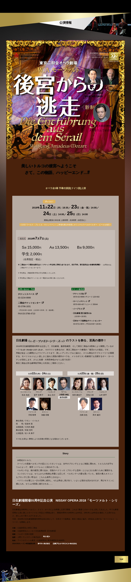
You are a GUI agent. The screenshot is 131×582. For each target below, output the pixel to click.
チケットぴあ (78, 294)
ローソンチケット (80, 301)
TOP (121, 559)
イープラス (77, 309)
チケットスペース (26, 294)
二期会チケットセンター (29, 303)
